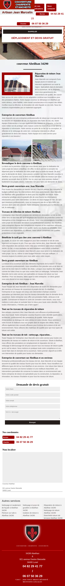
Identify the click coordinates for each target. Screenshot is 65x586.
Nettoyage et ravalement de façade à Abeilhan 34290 (11, 507)
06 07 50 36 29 (40, 23)
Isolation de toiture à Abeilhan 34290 (30, 514)
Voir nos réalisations (38, 7)
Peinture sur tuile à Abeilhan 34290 (9, 514)
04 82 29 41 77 (24, 437)
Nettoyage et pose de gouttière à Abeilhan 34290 (31, 507)
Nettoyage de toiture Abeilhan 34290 (51, 511)
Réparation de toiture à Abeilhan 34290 (52, 506)
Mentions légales (32, 582)
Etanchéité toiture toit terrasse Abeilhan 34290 (53, 516)
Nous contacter (51, 7)
